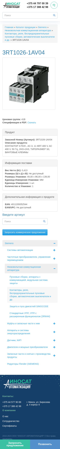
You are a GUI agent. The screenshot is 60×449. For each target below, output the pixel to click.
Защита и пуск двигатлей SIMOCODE (29, 306)
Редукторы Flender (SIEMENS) (23, 364)
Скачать (32, 122)
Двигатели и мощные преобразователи (32, 347)
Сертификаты (9, 426)
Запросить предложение (15, 444)
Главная (9, 27)
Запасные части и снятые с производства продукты (32, 355)
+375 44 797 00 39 (37, 3)
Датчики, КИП (32, 340)
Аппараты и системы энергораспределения (32, 332)
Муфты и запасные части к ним (32, 323)
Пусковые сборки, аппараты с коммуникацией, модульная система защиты (29, 280)
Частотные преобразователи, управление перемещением (32, 258)
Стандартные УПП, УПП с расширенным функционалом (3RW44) (30, 315)
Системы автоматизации (32, 250)
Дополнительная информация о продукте (29, 196)
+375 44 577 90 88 (12, 402)
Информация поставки (18, 162)
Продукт (10, 132)
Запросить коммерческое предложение (24, 232)
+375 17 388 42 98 (37, 7)
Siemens (42, 27)
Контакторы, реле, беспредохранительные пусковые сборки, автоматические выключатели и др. (30, 36)
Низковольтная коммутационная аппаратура (28, 30)
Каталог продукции (26, 27)
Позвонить (45, 444)
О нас (5, 416)
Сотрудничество (10, 421)
